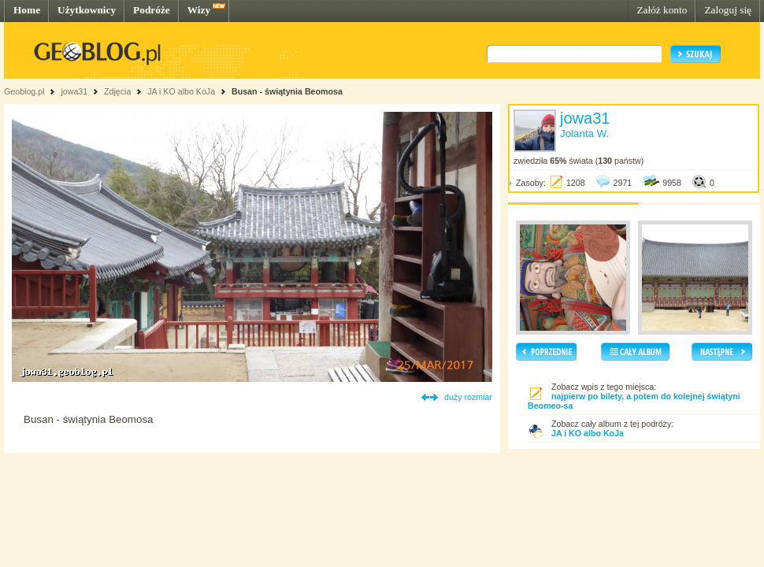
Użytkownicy (86, 10)
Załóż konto (661, 10)
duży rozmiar (468, 397)
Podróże (151, 10)
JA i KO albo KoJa (181, 91)
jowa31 (74, 91)
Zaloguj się (727, 10)
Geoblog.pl (24, 91)
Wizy (198, 10)
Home (26, 10)
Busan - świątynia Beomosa (287, 91)
